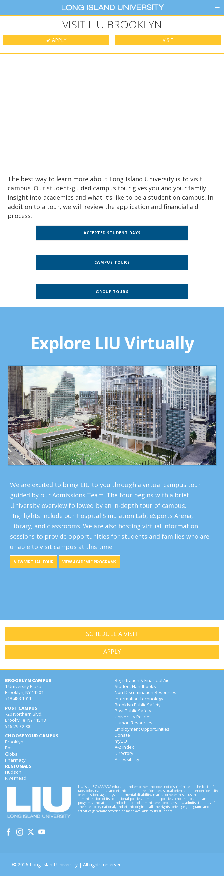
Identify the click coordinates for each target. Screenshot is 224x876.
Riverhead (15, 778)
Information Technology (139, 698)
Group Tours (112, 291)
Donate (122, 735)
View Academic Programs (89, 561)
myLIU (121, 741)
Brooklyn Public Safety (138, 705)
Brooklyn (14, 742)
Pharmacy (15, 760)
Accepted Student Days (112, 232)
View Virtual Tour (34, 561)
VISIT (168, 40)
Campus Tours (112, 262)
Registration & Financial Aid (142, 680)
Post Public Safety (133, 711)
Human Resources (133, 723)
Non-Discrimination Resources (145, 692)
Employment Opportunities (142, 729)
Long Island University (54, 864)
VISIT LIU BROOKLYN (112, 24)
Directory (124, 753)
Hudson (13, 772)
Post (9, 748)
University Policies (133, 717)
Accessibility (127, 759)
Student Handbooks (135, 686)
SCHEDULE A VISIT (112, 634)
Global (12, 754)
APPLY (56, 40)
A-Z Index (124, 747)
